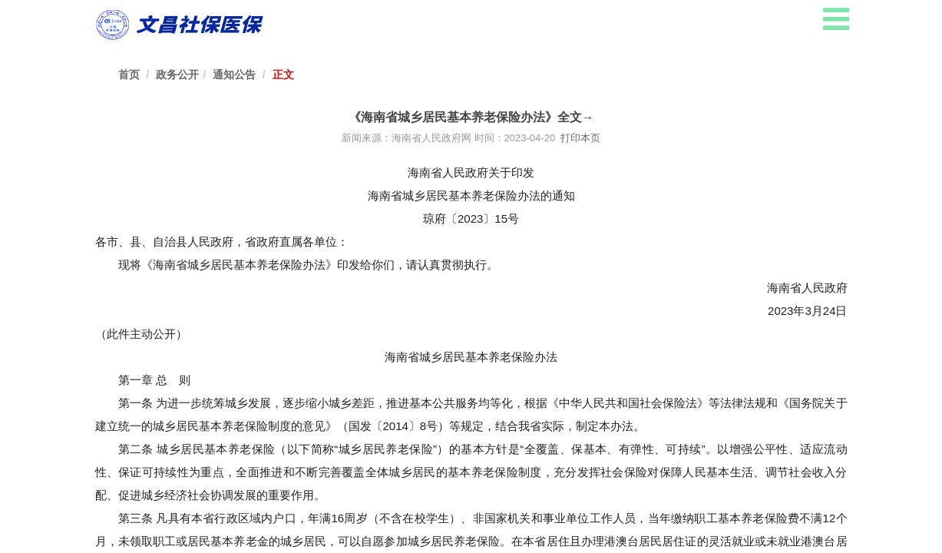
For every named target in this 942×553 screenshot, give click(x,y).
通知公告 (234, 75)
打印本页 (579, 138)
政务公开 (177, 75)
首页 (129, 75)
